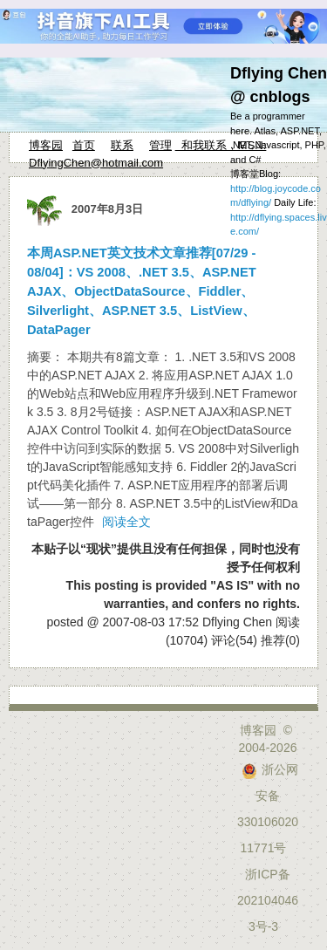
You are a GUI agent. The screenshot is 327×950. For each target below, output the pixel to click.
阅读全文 (126, 522)
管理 (160, 145)
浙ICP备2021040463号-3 (267, 900)
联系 (122, 145)
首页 (83, 145)
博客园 (46, 145)
